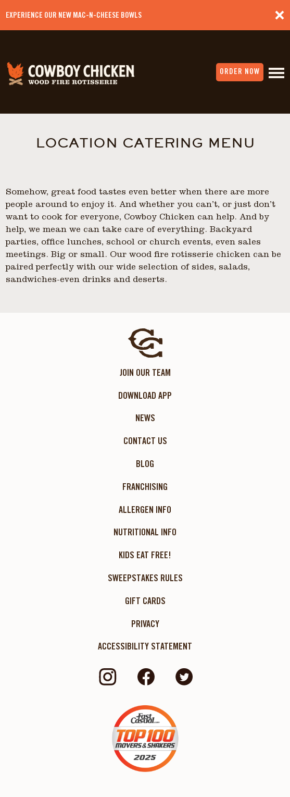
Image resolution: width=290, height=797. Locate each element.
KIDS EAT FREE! (145, 554)
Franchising (145, 486)
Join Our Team (145, 372)
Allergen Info (145, 509)
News (145, 417)
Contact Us (145, 440)
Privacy (145, 623)
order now (240, 71)
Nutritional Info (145, 531)
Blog (145, 463)
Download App (145, 395)
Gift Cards (145, 600)
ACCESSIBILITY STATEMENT (145, 646)
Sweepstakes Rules (145, 577)
